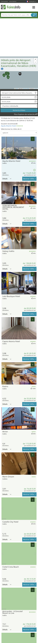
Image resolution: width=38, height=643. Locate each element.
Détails (6, 179)
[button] (19, 72)
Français (32, 1)
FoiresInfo (10, 7)
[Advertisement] (18, 37)
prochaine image (35, 148)
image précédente (2, 148)
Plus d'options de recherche (24, 114)
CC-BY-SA (36, 88)
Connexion (4, 1)
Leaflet (16, 88)
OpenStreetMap (26, 88)
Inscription (12, 1)
